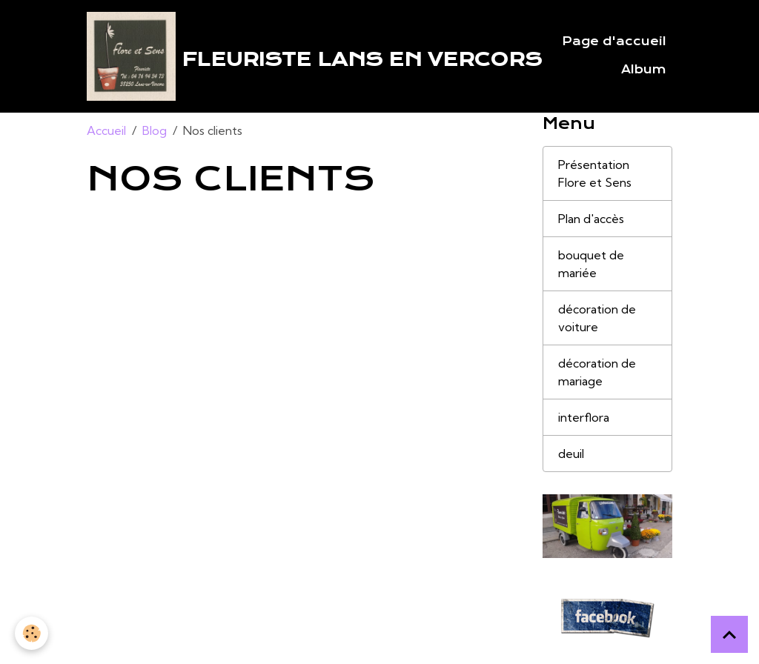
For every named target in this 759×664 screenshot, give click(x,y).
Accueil (106, 130)
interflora (583, 417)
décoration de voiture (597, 318)
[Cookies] (31, 633)
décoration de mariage (597, 372)
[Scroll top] (729, 634)
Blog (154, 130)
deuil (571, 453)
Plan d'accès (591, 218)
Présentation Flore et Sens (595, 173)
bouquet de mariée (591, 264)
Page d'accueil (614, 41)
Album (643, 69)
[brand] (294, 56)
